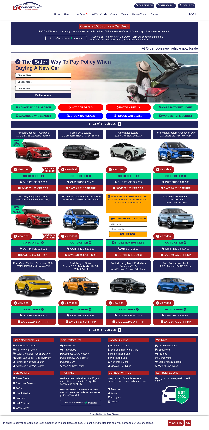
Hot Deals (81, 14)
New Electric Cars (118, 345)
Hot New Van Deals (25, 349)
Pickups (161, 353)
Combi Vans (163, 358)
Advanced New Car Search (28, 362)
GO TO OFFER (33, 176)
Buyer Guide (21, 378)
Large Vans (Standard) (168, 362)
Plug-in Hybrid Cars (119, 353)
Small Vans (162, 349)
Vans (124, 14)
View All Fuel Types (119, 366)
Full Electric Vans (166, 345)
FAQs (17, 388)
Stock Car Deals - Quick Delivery (32, 353)
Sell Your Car (98, 14)
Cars (113, 14)
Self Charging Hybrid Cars (123, 349)
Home (57, 14)
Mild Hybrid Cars (117, 358)
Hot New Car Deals (24, 345)
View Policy (175, 422)
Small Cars (67, 345)
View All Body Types (72, 366)
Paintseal (19, 398)
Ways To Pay (21, 408)
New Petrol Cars (118, 362)
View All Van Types (166, 366)
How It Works (21, 393)
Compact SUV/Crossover (74, 353)
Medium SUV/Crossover (74, 358)
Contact (154, 14)
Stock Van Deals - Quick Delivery (32, 358)
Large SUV (67, 362)
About (68, 14)
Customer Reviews (24, 383)
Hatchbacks (68, 349)
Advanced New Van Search (28, 366)
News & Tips (139, 14)
